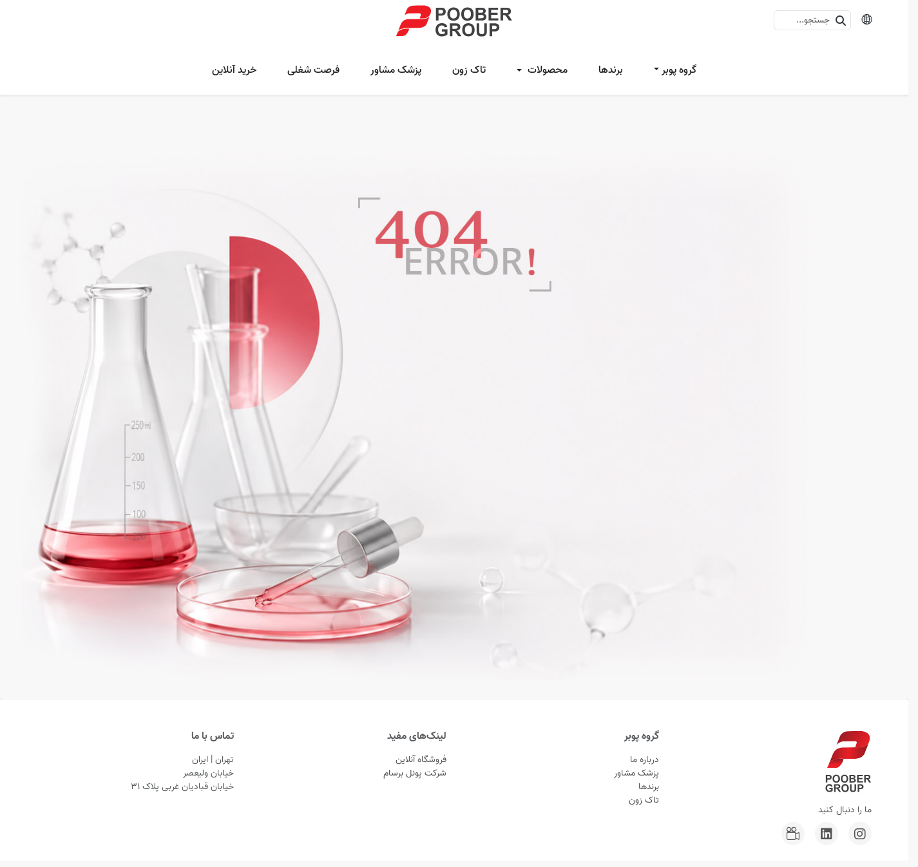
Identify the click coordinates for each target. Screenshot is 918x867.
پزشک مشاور (395, 70)
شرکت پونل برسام (414, 773)
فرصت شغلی (313, 70)
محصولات (546, 70)
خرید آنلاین (234, 70)
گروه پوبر (679, 70)
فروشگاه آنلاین (421, 759)
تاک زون (469, 70)
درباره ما (644, 759)
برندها (610, 70)
